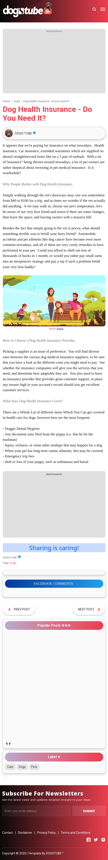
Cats (10, 767)
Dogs (13, 562)
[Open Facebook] (88, 839)
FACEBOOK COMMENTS (53, 583)
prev (6, 743)
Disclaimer (25, 832)
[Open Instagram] (103, 839)
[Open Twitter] (95, 839)
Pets (34, 767)
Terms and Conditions (76, 832)
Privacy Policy (46, 832)
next (9, 743)
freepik (60, 329)
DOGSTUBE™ (55, 853)
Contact (7, 832)
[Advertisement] (54, 63)
